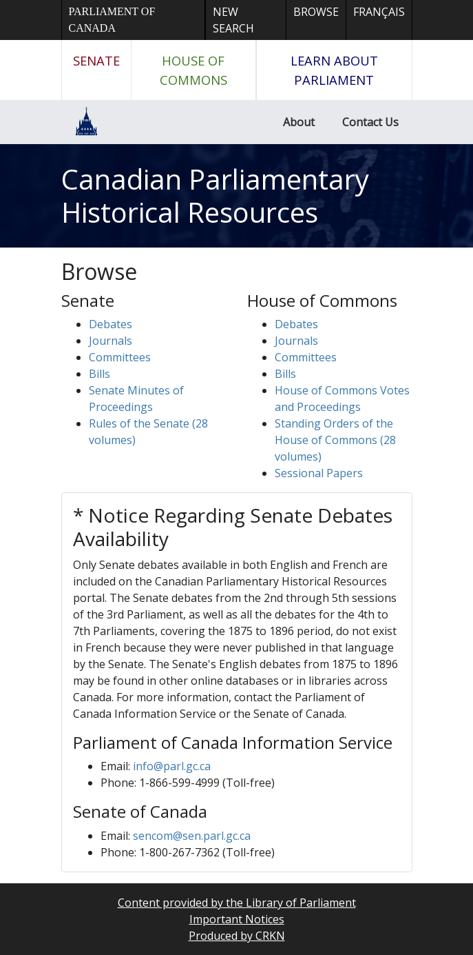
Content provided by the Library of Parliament (237, 902)
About (299, 122)
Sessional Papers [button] (319, 473)
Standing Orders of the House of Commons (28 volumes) (335, 440)
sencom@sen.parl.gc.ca (192, 835)
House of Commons (193, 70)
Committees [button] (120, 357)
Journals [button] (110, 340)
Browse (316, 11)
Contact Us (370, 122)
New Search (233, 20)
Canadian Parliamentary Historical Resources (215, 195)
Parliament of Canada (112, 20)
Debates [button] (110, 324)
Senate (96, 60)
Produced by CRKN (237, 935)
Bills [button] (99, 373)
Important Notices (236, 919)
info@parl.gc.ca (172, 766)
